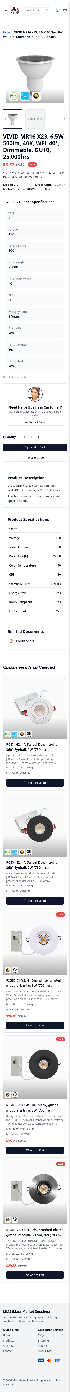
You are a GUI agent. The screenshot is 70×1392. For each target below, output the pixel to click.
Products (8, 1340)
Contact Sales (35, 422)
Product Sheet (24, 641)
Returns (43, 1346)
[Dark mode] (57, 10)
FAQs (41, 1335)
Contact (8, 1351)
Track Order (45, 1351)
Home (7, 32)
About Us (8, 1346)
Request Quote (35, 458)
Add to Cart (35, 447)
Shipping (43, 1340)
